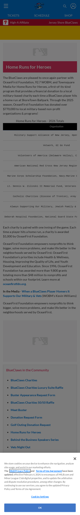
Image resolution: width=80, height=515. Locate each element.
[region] (40, 484)
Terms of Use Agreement (49, 471)
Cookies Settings (40, 496)
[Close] (75, 458)
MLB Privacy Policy (20, 471)
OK (40, 507)
